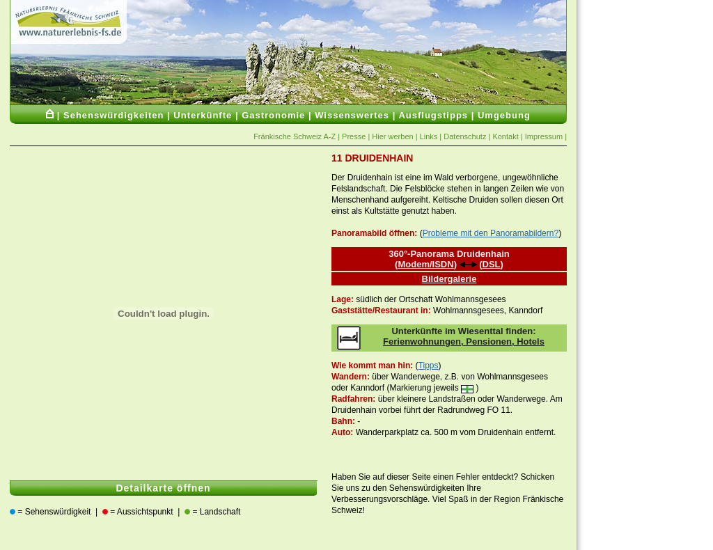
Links (429, 136)
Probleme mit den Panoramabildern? (490, 233)
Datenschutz (465, 136)
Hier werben (393, 136)
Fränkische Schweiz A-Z (294, 136)
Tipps (428, 365)
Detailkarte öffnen (163, 488)
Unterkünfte (202, 115)
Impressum (544, 136)
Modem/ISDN (425, 264)
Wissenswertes (352, 115)
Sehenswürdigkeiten (113, 115)
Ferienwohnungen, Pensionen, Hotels (463, 341)
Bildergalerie (449, 279)
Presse (353, 136)
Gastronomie (273, 115)
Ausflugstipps (433, 115)
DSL (492, 264)
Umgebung (504, 115)
